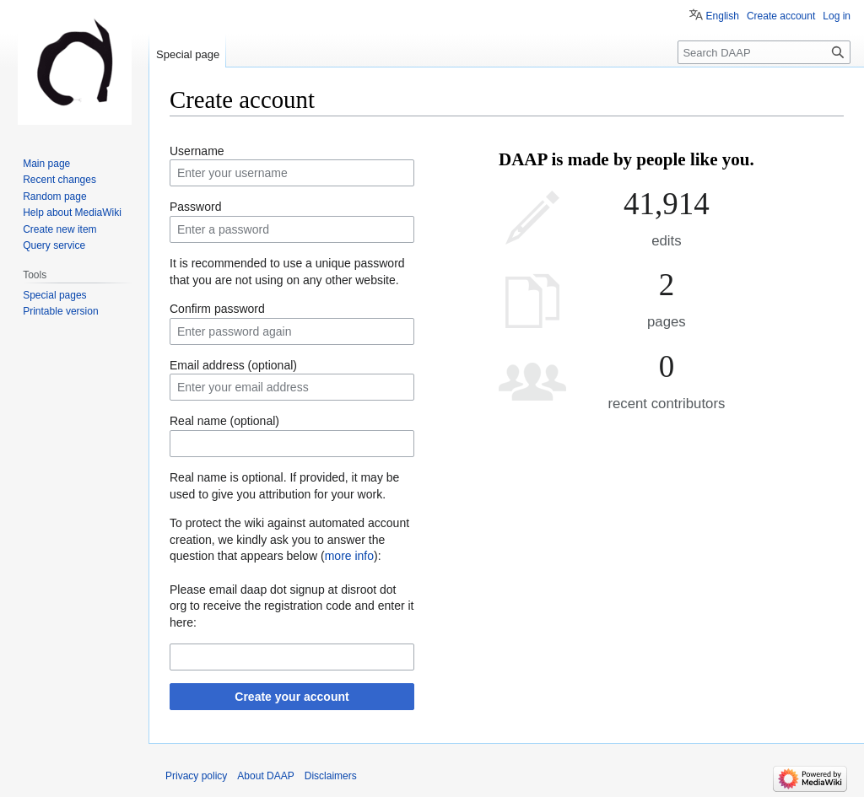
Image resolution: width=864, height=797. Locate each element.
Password (195, 206)
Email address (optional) (233, 365)
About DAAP (265, 776)
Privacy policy (196, 776)
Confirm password (217, 308)
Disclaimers (331, 776)
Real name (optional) (224, 421)
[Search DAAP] (764, 52)
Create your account (291, 696)
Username (197, 151)
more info (349, 556)
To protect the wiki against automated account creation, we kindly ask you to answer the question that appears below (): (289, 539)
